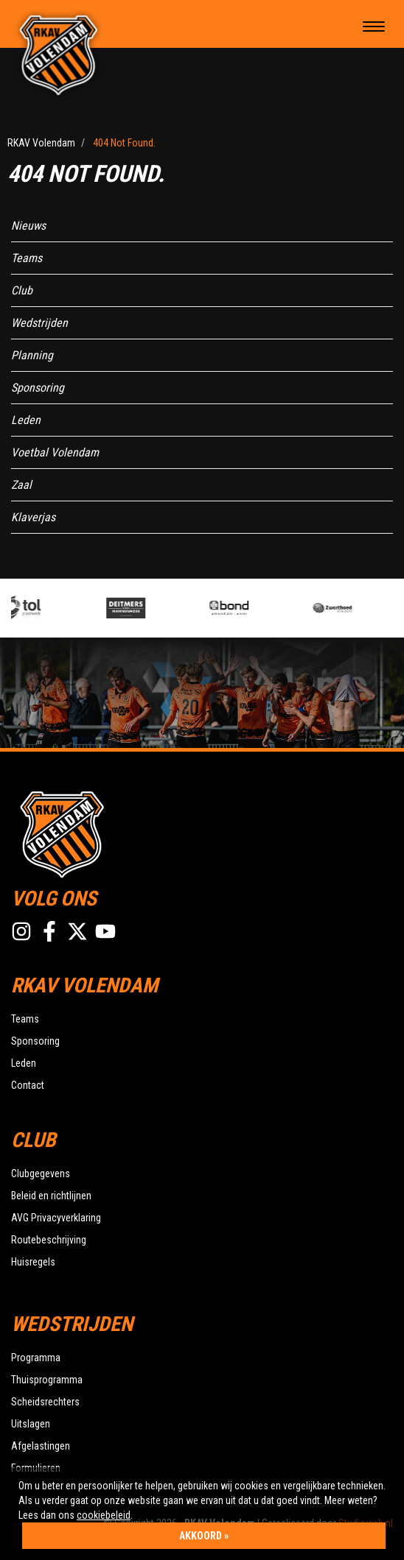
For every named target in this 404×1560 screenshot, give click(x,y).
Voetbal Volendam (55, 452)
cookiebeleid (103, 1515)
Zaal (21, 485)
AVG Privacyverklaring (56, 1218)
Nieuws (28, 226)
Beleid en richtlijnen (51, 1195)
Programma (35, 1357)
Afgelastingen (40, 1446)
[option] (64, 608)
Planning (32, 355)
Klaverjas (33, 517)
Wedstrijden (39, 323)
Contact (27, 1085)
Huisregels (33, 1262)
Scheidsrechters (45, 1402)
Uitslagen (30, 1424)
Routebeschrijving (48, 1240)
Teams (26, 258)
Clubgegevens (40, 1173)
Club (21, 290)
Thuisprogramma (47, 1380)
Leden (26, 420)
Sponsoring (37, 388)
